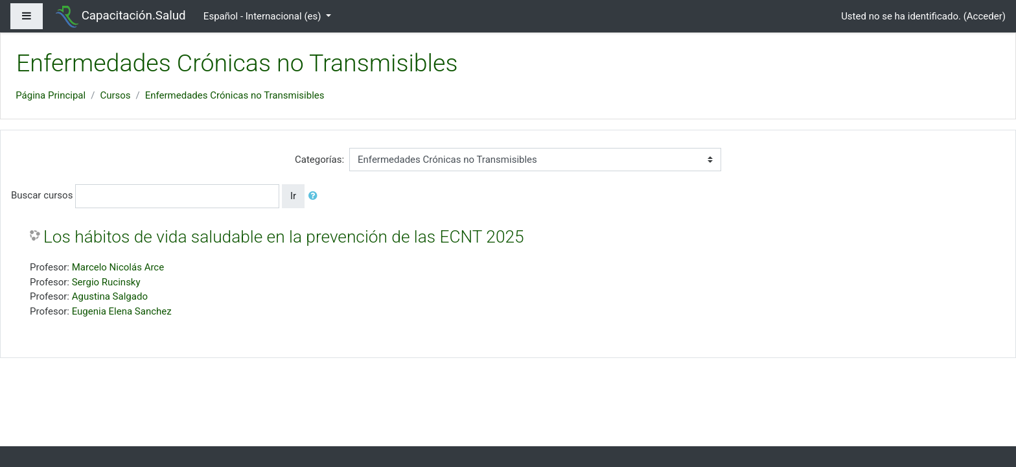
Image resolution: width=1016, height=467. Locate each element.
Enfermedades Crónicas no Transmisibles (235, 95)
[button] (315, 196)
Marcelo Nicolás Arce (118, 267)
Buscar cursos (42, 195)
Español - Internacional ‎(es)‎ (263, 16)
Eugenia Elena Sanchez (122, 311)
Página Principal (51, 95)
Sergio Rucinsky (106, 282)
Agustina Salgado (110, 296)
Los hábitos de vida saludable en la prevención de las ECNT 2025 (283, 236)
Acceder (984, 16)
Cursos (115, 95)
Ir (293, 196)
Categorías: (319, 159)
